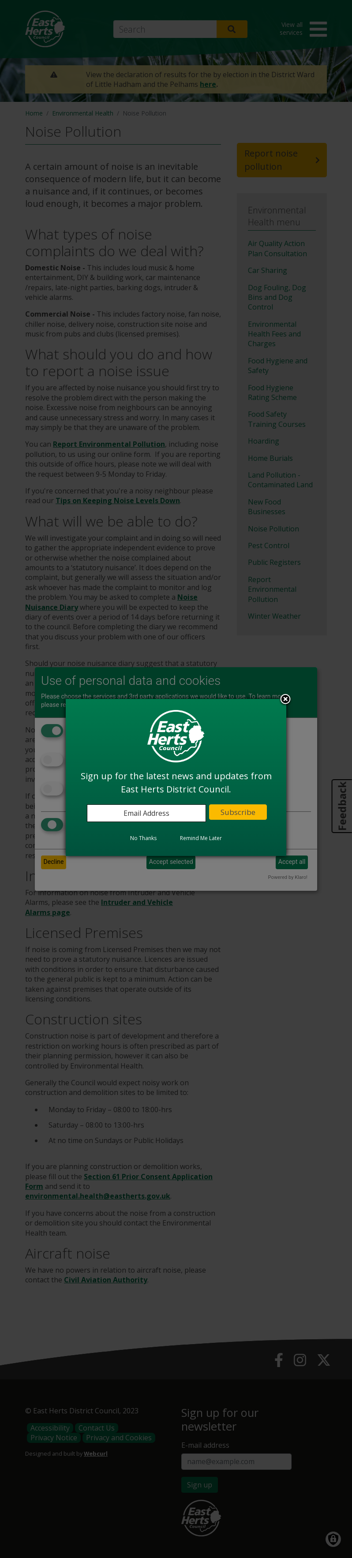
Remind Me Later (201, 838)
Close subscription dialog (285, 699)
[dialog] (176, 777)
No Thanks (143, 838)
